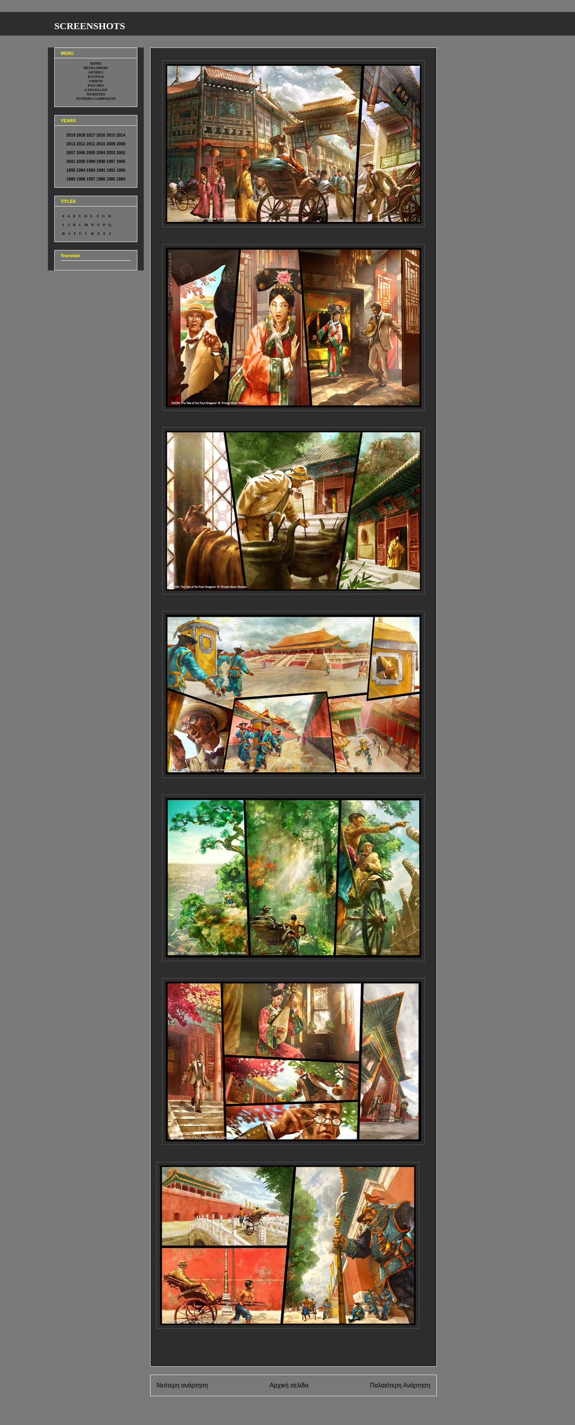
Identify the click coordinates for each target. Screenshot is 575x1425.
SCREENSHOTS (89, 26)
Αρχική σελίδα (289, 1385)
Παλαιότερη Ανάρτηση (400, 1385)
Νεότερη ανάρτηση (182, 1385)
